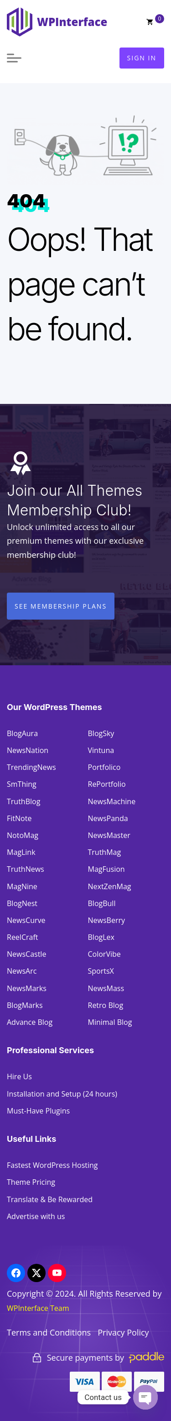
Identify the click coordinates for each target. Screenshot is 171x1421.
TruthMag (104, 852)
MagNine (22, 886)
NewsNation (27, 750)
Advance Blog (29, 1022)
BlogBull (102, 903)
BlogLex (101, 937)
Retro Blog (106, 1005)
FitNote (19, 818)
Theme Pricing (31, 1182)
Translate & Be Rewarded (50, 1199)
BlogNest (22, 903)
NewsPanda (108, 818)
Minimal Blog (110, 1022)
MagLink (21, 852)
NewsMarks (27, 988)
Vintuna (101, 750)
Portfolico (104, 767)
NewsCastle (26, 954)
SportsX (101, 971)
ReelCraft (22, 937)
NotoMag (22, 835)
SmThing (21, 784)
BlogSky (101, 733)
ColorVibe (104, 954)
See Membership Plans (61, 606)
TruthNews (25, 869)
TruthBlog (23, 801)
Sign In (141, 57)
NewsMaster (109, 835)
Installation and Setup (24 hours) (62, 1094)
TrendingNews (31, 767)
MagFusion (106, 869)
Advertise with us (36, 1216)
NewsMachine (112, 801)
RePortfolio (107, 784)
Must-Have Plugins (38, 1111)
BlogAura (22, 733)
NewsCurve (26, 920)
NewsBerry (106, 920)
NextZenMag (109, 886)
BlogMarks (25, 1005)
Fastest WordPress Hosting (52, 1165)
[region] (85, 1360)
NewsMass (106, 988)
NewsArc (21, 971)
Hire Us (19, 1076)
